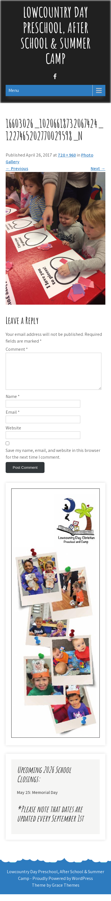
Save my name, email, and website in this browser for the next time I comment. (53, 460)
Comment (17, 349)
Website (13, 435)
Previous (17, 168)
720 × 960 (67, 155)
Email (13, 419)
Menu (13, 90)
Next (98, 168)
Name (13, 403)
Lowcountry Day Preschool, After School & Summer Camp (55, 35)
